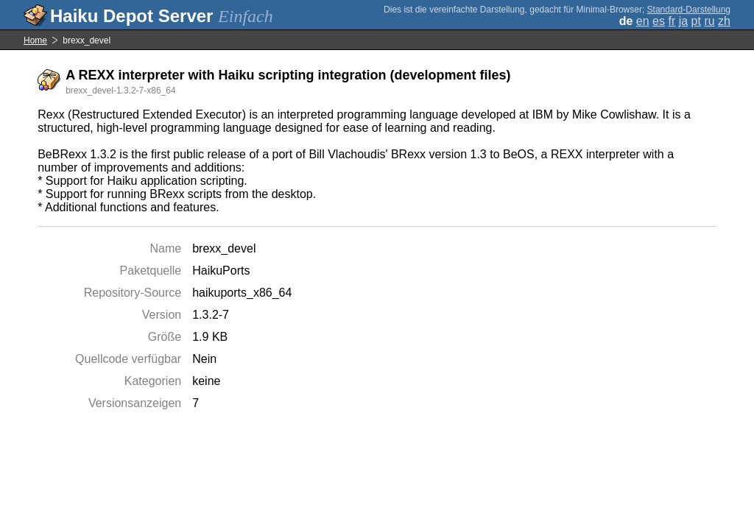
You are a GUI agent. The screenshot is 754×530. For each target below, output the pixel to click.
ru (709, 21)
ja (683, 21)
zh (724, 21)
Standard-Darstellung (688, 9)
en (642, 21)
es (658, 21)
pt (696, 21)
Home (35, 40)
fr (671, 21)
